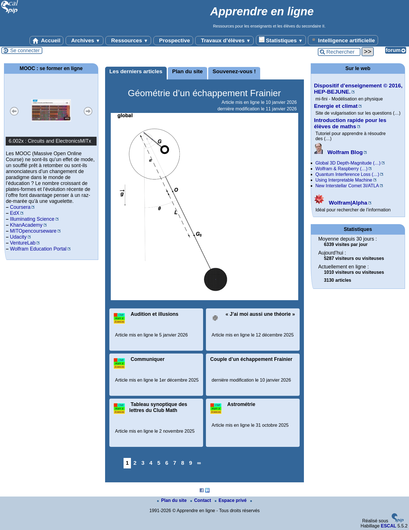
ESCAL (388, 525)
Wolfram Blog (338, 152)
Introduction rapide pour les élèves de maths (350, 123)
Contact (201, 500)
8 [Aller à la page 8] (182, 463)
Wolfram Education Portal (38, 249)
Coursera (20, 207)
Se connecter (25, 50)
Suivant (88, 111)
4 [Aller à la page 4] (151, 463)
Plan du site (187, 71)
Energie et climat (336, 106)
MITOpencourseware (33, 231)
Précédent (14, 111)
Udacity (18, 237)
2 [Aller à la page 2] (135, 463)
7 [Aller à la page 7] (174, 463)
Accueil (46, 40)
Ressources (128, 40)
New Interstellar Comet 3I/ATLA (347, 185)
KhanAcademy (26, 225)
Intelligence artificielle (343, 40)
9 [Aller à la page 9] (190, 463)
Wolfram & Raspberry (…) (341, 168)
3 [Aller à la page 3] (143, 463)
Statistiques (281, 40)
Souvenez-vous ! (234, 71)
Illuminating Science (32, 219)
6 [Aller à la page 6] (166, 463)
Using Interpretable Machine (343, 180)
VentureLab (23, 243)
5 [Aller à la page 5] (158, 463)
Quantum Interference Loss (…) (347, 174)
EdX (14, 213)
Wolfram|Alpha (340, 203)
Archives (84, 40)
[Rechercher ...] (339, 52)
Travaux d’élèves (224, 40)
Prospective (173, 40)
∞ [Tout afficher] (199, 463)
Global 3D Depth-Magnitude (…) (347, 163)
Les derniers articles (135, 71)
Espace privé (231, 500)
